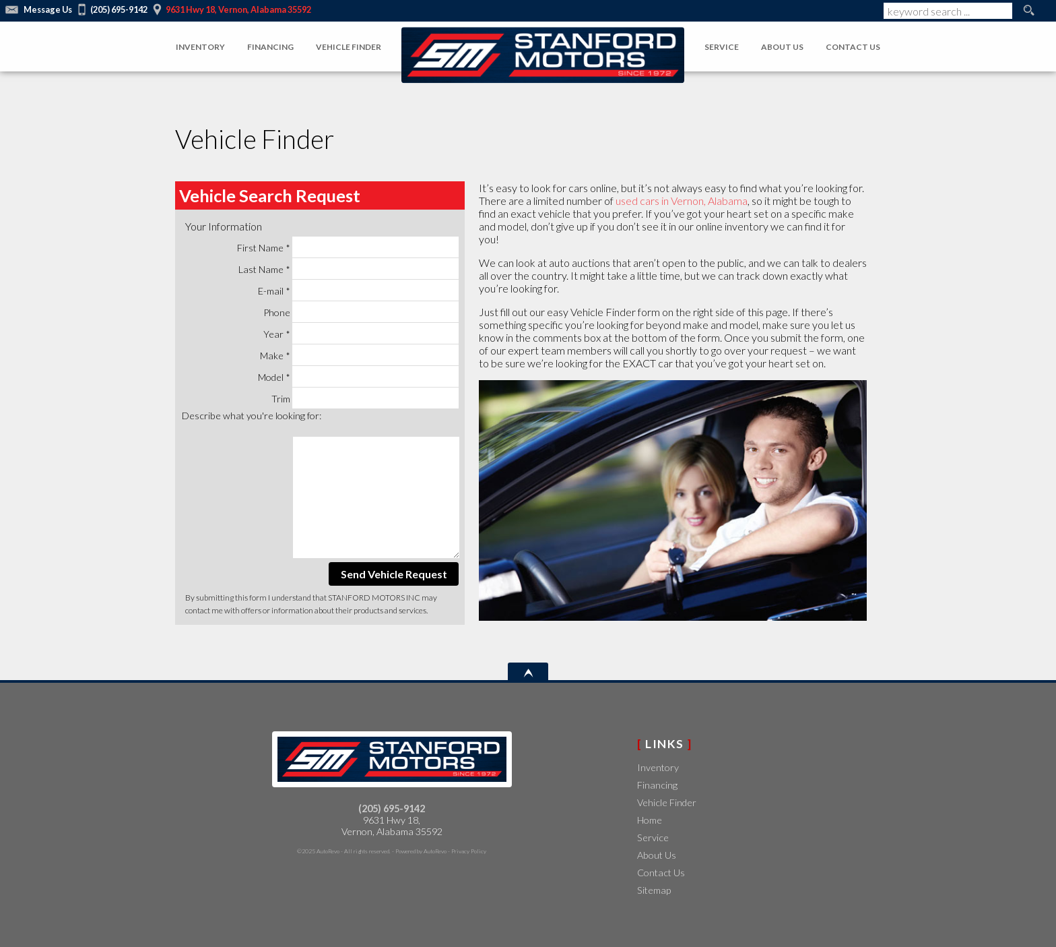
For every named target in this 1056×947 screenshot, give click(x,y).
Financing (657, 785)
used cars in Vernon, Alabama (682, 200)
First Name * (348, 247)
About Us (656, 855)
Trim (365, 398)
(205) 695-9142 (391, 808)
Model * (358, 376)
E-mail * (358, 290)
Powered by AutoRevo (421, 851)
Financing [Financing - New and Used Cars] (270, 47)
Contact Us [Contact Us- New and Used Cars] (853, 47)
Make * (359, 354)
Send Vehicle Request (394, 574)
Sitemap (654, 890)
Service (653, 837)
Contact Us (661, 872)
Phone (361, 311)
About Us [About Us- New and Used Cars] (782, 47)
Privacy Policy (468, 851)
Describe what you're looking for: (251, 415)
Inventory (658, 767)
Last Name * (348, 268)
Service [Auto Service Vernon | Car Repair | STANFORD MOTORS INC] (721, 47)
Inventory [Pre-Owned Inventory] (200, 47)
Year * (361, 333)
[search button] (1028, 11)
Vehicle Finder (666, 802)
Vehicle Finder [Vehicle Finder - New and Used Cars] (348, 47)
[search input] (948, 11)
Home (649, 820)
